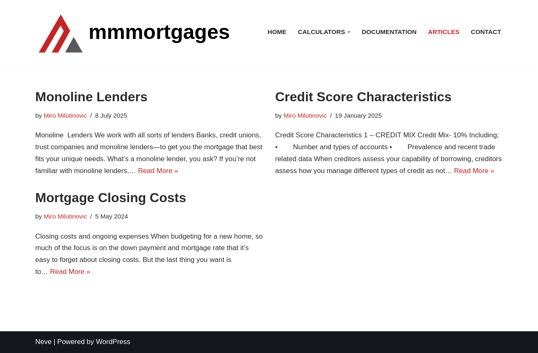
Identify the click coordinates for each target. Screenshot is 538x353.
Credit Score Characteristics (363, 96)
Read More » (158, 171)
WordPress (113, 342)
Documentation (389, 31)
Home (277, 31)
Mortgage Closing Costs (110, 197)
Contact (486, 31)
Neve (43, 342)
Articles (444, 31)
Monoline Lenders (91, 96)
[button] (349, 32)
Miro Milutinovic (65, 115)
